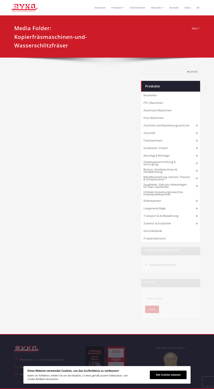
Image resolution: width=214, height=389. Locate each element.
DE (197, 7)
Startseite (100, 7)
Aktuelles (156, 7)
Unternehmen (137, 7)
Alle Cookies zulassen (168, 374)
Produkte (116, 7)
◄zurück (192, 71)
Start (195, 28)
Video (187, 7)
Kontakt (174, 7)
